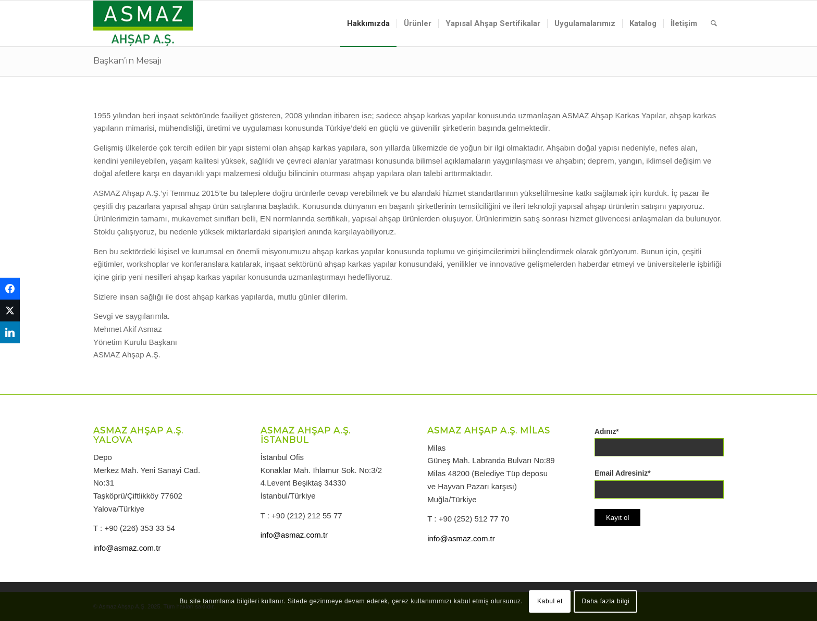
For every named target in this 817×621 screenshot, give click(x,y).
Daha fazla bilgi (606, 601)
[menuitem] (368, 23)
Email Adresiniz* (623, 473)
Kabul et (550, 601)
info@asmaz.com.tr (126, 547)
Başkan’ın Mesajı (127, 61)
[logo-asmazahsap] (143, 23)
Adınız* (607, 432)
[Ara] (714, 23)
